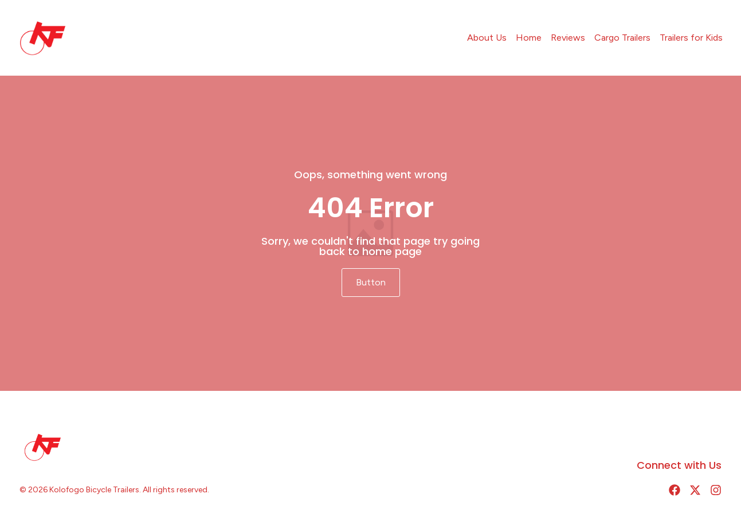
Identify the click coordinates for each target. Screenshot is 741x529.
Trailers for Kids (691, 37)
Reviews (568, 37)
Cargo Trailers (622, 37)
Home (529, 37)
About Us (487, 37)
